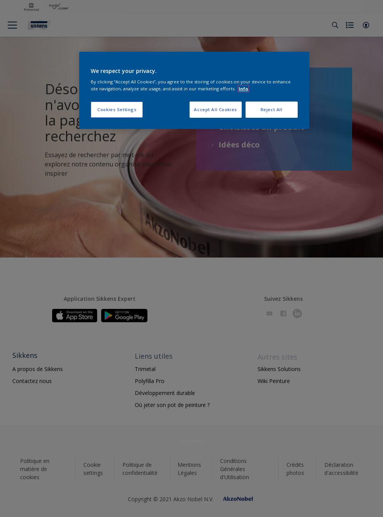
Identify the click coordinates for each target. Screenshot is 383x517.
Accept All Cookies (215, 109)
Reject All (272, 109)
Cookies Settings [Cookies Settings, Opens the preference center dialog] (116, 109)
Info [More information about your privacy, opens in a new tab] (243, 89)
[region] (194, 90)
